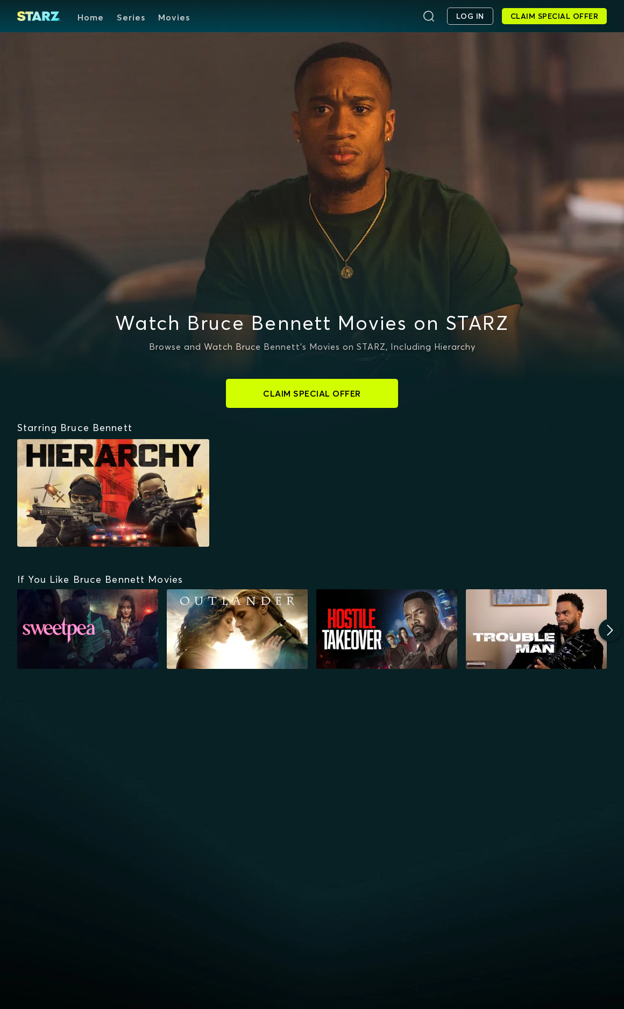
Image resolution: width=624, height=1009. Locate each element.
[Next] (610, 630)
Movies (174, 17)
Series (131, 17)
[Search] (428, 16)
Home (90, 17)
